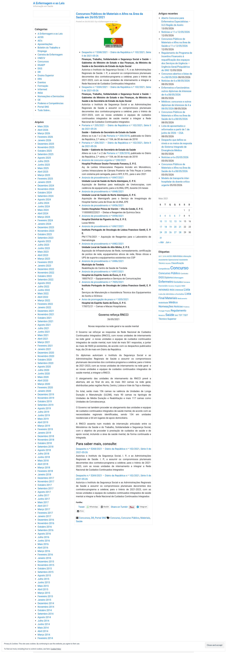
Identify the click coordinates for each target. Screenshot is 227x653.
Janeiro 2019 (44, 432)
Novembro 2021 (46, 314)
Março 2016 (44, 551)
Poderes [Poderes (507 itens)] (186, 307)
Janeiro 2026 (44, 140)
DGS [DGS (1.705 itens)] (161, 277)
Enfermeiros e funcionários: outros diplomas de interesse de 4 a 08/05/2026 (176, 91)
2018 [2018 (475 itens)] (164, 256)
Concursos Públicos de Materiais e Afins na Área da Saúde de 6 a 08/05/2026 (175, 115)
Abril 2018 (43, 464)
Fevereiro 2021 (45, 345)
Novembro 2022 (46, 272)
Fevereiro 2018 (45, 471)
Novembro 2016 (46, 523)
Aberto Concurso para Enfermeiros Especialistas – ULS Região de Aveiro (175, 21)
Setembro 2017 (45, 488)
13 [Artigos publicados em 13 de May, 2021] (175, 221)
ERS (40, 79)
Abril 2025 (43, 171)
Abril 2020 (43, 380)
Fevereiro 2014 (45, 638)
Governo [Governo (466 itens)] (171, 286)
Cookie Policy (56, 649)
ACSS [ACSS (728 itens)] (169, 256)
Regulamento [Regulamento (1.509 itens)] (178, 310)
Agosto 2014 (44, 617)
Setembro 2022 (45, 279)
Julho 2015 (43, 579)
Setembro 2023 (45, 237)
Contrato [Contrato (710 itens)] (184, 273)
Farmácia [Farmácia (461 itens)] (186, 282)
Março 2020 (44, 384)
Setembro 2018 (45, 446)
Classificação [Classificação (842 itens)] (177, 263)
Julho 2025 (43, 161)
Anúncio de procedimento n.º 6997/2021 (103, 271)
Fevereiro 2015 (45, 596)
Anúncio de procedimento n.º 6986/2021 (103, 261)
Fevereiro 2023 (45, 262)
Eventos (42, 82)
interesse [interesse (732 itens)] (179, 290)
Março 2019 (44, 425)
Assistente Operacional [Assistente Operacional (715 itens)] (169, 260)
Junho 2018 (44, 457)
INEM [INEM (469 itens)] (183, 286)
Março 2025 (44, 175)
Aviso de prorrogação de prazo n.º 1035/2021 (105, 299)
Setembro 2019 (45, 405)
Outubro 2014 (45, 610)
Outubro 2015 (45, 568)
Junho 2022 (44, 290)
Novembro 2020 (46, 356)
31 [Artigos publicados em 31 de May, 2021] (161, 238)
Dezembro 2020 (46, 352)
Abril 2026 (43, 130)
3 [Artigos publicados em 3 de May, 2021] (160, 216)
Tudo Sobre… (44, 110)
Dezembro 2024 (46, 185)
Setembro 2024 (45, 196)
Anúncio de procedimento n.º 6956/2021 (103, 205)
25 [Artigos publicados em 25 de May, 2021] (165, 232)
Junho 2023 (44, 248)
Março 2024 (44, 217)
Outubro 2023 (45, 234)
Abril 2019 (43, 422)
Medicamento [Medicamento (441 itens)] (182, 299)
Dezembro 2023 (46, 227)
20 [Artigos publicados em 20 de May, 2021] (175, 227)
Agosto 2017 (44, 492)
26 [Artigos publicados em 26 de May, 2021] (170, 232)
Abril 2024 (43, 213)
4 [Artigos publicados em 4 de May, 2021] (165, 216)
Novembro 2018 (46, 439)
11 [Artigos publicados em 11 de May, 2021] (165, 221)
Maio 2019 (43, 418)
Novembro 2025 (46, 147)
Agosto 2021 (44, 324)
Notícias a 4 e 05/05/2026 (174, 157)
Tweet (81, 506)
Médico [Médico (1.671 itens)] (173, 302)
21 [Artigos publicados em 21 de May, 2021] (180, 227)
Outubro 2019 (45, 401)
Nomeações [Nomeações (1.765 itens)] (166, 306)
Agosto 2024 (44, 199)
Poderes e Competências (50, 103)
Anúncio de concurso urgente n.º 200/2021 (104, 160)
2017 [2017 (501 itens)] (160, 256)
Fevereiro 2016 (45, 554)
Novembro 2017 (46, 481)
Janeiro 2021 (44, 349)
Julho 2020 (43, 370)
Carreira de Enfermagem (50, 54)
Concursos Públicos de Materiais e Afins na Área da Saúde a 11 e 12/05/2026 (175, 42)
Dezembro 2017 (46, 478)
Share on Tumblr (119, 506)
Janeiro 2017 (44, 516)
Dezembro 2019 (46, 394)
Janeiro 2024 (44, 224)
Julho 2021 (43, 328)
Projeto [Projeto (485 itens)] (167, 311)
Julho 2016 (43, 537)
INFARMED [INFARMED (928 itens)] (164, 289)
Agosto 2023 (44, 241)
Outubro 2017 (45, 485)
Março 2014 (44, 634)
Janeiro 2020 (44, 391)
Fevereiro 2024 (45, 220)
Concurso (115, 518)
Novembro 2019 (46, 398)
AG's (40, 40)
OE (39, 99)
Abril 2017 (43, 505)
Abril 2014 (43, 631)
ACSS (40, 37)
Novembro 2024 (46, 189)
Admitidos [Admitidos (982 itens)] (177, 256)
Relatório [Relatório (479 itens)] (162, 315)
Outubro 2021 (45, 317)
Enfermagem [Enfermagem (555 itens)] (178, 278)
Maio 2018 (43, 460)
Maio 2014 (43, 627)
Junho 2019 (44, 415)
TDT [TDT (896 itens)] (180, 315)
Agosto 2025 (44, 157)
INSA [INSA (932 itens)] (172, 289)
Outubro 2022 (45, 276)
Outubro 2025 (45, 150)
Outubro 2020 (45, 359)
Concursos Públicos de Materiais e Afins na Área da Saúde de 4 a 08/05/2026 (175, 168)
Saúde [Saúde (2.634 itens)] (169, 315)
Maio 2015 (43, 586)
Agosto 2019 (44, 408)
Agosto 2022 (44, 283)
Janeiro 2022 (44, 307)
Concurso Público (130, 518)
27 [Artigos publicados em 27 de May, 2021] (175, 232)
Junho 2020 (44, 373)
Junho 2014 (44, 624)
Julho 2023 (43, 244)
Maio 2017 (43, 502)
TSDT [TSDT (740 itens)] (185, 315)
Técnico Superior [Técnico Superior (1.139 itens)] (167, 319)
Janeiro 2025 (44, 182)
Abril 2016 (43, 547)
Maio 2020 (43, 377)
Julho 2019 (43, 411)
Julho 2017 (43, 495)
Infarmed (42, 89)
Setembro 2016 (45, 530)
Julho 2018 (43, 453)
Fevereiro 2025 (45, 178)
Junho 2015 (44, 582)
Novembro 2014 (46, 606)
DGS (40, 68)
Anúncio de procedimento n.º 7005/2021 (103, 282)
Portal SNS (43, 106)
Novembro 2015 (46, 565)
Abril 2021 (43, 338)
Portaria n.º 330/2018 (118, 135)
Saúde (79, 521)
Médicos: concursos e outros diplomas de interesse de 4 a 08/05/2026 (176, 105)
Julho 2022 (43, 286)
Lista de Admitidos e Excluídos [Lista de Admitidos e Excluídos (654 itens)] (171, 294)
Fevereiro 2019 (45, 429)
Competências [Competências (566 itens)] (164, 269)
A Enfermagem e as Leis (49, 3)
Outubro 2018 (45, 443)
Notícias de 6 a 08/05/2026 (175, 80)
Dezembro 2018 (46, 436)
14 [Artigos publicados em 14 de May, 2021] (180, 221)
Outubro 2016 (45, 526)
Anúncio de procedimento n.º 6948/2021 (103, 191)
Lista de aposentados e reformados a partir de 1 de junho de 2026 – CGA (175, 129)
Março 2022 (44, 300)
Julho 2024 (43, 203)
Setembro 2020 (45, 363)
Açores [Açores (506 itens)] (168, 263)
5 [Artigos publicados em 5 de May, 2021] (170, 216)
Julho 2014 (43, 620)
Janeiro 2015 (44, 599)
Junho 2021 (44, 331)
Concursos (43, 61)
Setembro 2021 (45, 321)
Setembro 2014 (45, 613)
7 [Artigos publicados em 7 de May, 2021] (179, 216)
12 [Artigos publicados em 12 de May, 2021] (170, 221)
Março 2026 (44, 133)
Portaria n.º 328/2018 (118, 153)
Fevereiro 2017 (45, 512)
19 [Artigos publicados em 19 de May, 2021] (170, 227)
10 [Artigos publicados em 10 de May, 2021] (161, 221)
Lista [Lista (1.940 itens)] (187, 289)
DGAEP (41, 65)
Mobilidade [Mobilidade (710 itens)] (163, 303)
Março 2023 (44, 258)
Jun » (168, 242)
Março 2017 (44, 509)
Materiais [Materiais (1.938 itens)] (171, 298)
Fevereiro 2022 (45, 304)
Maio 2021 (43, 335)
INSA (40, 93)
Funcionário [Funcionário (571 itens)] (163, 286)
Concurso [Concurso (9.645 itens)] (179, 267)
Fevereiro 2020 (45, 387)
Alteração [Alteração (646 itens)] (187, 256)
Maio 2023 (43, 251)
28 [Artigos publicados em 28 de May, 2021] (180, 232)
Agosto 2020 (44, 366)
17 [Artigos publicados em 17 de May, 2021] (161, 227)
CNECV (41, 58)
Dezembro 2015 (46, 561)
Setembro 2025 (45, 154)
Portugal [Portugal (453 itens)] (161, 311)
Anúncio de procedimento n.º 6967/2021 (103, 226)
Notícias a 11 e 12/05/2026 (175, 32)
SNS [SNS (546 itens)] (176, 315)
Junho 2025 (44, 164)
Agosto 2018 (44, 450)
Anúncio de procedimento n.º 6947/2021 (103, 177)
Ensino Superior (46, 75)
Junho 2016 (44, 540)
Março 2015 (44, 593)
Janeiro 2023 (44, 265)
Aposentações (45, 44)
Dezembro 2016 (46, 519)
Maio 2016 (43, 544)
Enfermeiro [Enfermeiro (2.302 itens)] (166, 281)
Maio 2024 (43, 210)
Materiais (145, 518)
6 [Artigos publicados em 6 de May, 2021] (174, 216)
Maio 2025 (43, 168)
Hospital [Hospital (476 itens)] (178, 286)
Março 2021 (44, 342)
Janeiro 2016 (44, 558)
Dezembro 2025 (46, 143)
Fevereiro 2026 (45, 136)
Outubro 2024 (45, 192)
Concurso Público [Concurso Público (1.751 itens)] (169, 273)
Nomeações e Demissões (51, 96)
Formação (43, 86)
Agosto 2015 (44, 575)
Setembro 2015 (45, 572)
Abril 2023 (43, 255)
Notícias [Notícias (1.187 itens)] (178, 306)
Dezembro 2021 (46, 311)
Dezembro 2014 (46, 603)
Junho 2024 (44, 206)
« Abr (161, 242)
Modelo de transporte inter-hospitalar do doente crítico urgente (175, 182)
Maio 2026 (43, 126)
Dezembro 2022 (46, 269)
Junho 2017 (44, 499)
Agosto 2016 (44, 533)
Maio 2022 (43, 293)
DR (39, 72)
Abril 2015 (43, 589)
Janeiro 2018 (44, 474)
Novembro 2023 (46, 230)
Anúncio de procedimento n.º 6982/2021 (103, 243)
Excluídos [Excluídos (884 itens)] (178, 282)
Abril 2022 (43, 297)
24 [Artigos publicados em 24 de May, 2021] (161, 232)
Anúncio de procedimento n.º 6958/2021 (103, 216)
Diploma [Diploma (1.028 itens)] (168, 277)
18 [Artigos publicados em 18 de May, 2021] (165, 227)
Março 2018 (44, 467)
